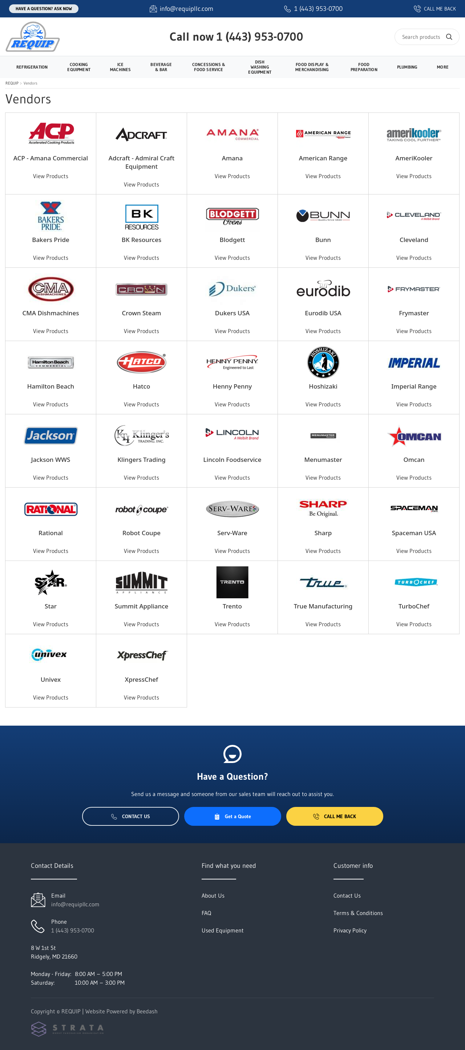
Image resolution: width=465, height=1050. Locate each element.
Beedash (147, 1011)
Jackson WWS (50, 459)
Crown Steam (141, 313)
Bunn (323, 239)
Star (51, 606)
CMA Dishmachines (51, 313)
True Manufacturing (323, 606)
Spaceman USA (414, 533)
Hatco (141, 386)
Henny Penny (232, 386)
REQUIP (12, 83)
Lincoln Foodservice (232, 459)
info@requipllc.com (75, 904)
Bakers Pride (50, 239)
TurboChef (414, 606)
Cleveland (414, 239)
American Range (323, 158)
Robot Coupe (141, 533)
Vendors (30, 83)
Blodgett (232, 239)
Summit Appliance (142, 606)
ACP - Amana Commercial (50, 158)
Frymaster (414, 313)
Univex (51, 679)
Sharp (323, 533)
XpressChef (141, 679)
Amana (232, 158)
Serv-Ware (232, 533)
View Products (50, 176)
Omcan (413, 459)
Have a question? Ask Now (44, 8)
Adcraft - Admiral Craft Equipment (141, 162)
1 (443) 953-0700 (260, 36)
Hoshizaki (323, 386)
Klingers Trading (141, 459)
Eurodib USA (323, 313)
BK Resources (141, 239)
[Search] (427, 37)
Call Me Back (334, 816)
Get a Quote (232, 816)
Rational (51, 533)
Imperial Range (413, 386)
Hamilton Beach (50, 386)
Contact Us (130, 816)
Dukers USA (232, 313)
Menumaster (323, 459)
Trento (232, 606)
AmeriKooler (414, 158)
